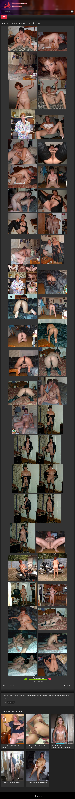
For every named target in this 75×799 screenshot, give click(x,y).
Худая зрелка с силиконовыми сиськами (61, 746)
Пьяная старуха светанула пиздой (11, 746)
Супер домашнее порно (15, 5)
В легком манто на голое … (11, 782)
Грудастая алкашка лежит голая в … (36, 746)
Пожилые (11, 702)
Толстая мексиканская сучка (37, 782)
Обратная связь (37, 796)
